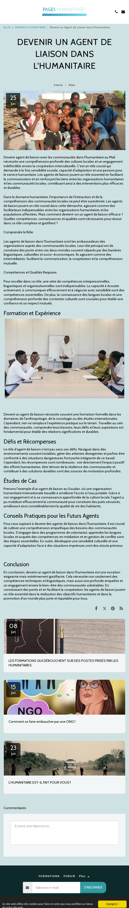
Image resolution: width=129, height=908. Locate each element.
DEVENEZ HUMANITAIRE (30, 27)
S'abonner (93, 887)
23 (13, 750)
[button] (5, 11)
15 (13, 689)
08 (13, 628)
